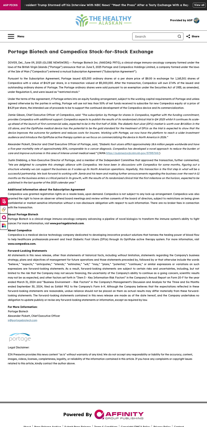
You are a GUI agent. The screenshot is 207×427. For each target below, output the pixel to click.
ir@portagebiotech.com (22, 320)
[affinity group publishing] (4, 218)
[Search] (154, 36)
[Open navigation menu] (16, 36)
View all (199, 5)
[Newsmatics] (4, 226)
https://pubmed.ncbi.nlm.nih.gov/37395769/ (132, 153)
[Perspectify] (4, 210)
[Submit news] (4, 202)
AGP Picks (10, 5)
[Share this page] (192, 36)
